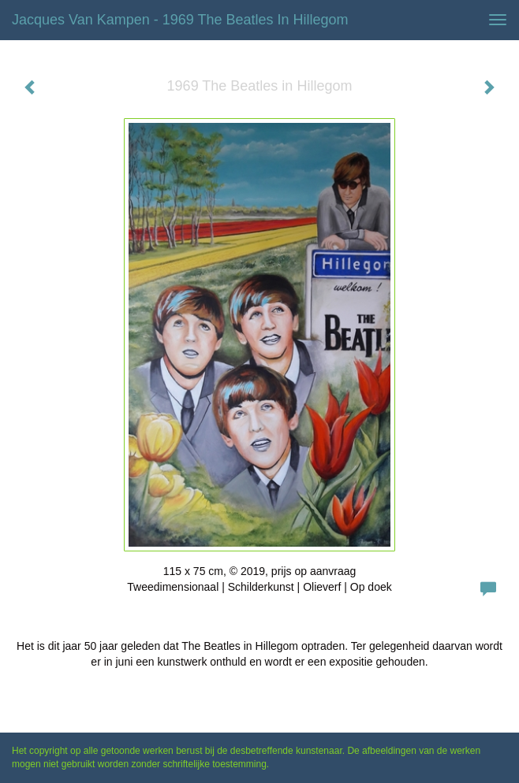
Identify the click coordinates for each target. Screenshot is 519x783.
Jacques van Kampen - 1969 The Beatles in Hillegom (180, 20)
